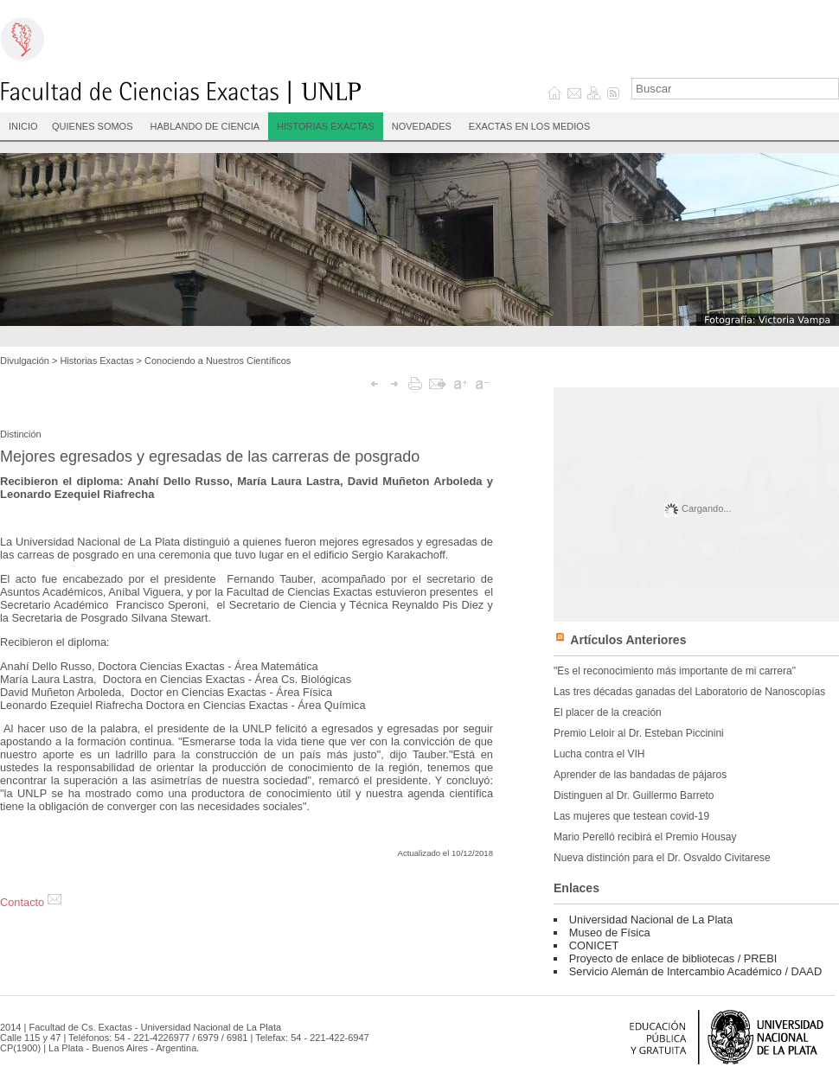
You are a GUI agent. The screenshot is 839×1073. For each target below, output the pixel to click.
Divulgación (24, 360)
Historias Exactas (326, 126)
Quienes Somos (92, 126)
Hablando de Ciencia (205, 126)
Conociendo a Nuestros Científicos (217, 360)
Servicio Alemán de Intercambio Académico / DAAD (695, 971)
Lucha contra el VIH (599, 754)
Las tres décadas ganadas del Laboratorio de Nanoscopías (689, 692)
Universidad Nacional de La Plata (651, 919)
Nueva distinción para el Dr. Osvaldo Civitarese (662, 858)
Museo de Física (609, 932)
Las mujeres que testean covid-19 (631, 816)
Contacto (30, 902)
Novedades (422, 126)
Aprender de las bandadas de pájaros (640, 775)
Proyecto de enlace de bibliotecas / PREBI (673, 958)
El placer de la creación (608, 712)
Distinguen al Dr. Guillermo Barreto (634, 795)
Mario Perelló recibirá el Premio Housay (645, 837)
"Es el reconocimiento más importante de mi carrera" (675, 671)
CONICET (594, 945)
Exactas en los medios (529, 126)
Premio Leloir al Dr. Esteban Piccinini (639, 733)
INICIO (23, 126)
